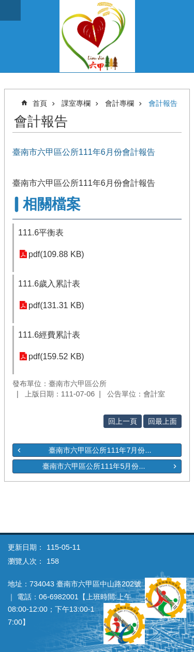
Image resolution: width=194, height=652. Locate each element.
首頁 (40, 103)
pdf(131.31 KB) (56, 305)
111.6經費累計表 (49, 334)
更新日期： (26, 547)
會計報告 (162, 103)
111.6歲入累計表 (49, 283)
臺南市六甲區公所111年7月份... (100, 450)
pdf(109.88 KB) (56, 254)
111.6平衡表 (41, 232)
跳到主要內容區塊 (5, 5)
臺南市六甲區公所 (97, 36)
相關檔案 (52, 204)
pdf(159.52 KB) (56, 356)
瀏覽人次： (26, 561)
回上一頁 (122, 421)
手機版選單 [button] (10, 10)
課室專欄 (76, 103)
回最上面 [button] (162, 421)
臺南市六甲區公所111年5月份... (93, 466)
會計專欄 (119, 103)
